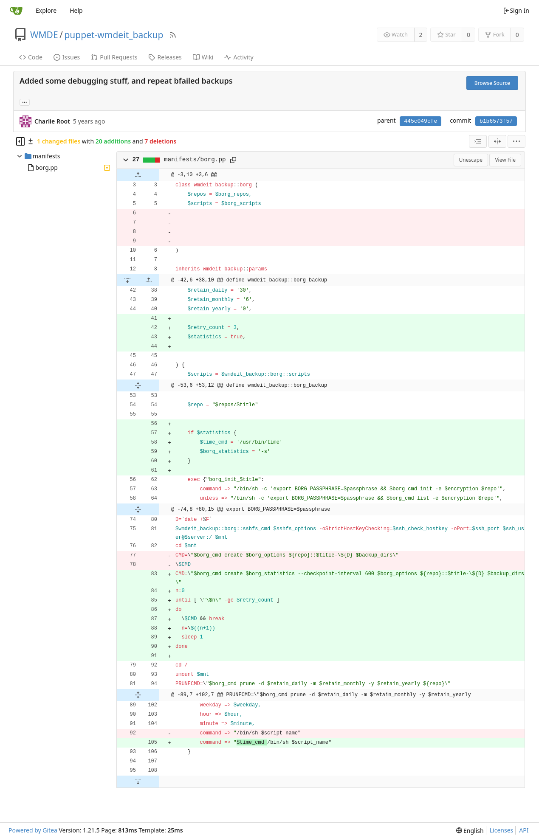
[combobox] (478, 141)
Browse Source (492, 83)
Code (30, 57)
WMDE (44, 35)
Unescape (471, 159)
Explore (46, 10)
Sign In (516, 10)
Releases (164, 57)
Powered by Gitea (32, 830)
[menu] (516, 141)
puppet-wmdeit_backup (113, 35)
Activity (238, 57)
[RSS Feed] (173, 35)
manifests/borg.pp (195, 159)
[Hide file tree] (20, 141)
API (523, 830)
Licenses (502, 830)
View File (505, 159)
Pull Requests (114, 57)
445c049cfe (420, 121)
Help (76, 10)
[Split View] (497, 141)
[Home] (16, 10)
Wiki (203, 57)
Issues (67, 57)
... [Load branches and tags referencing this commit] (24, 101)
